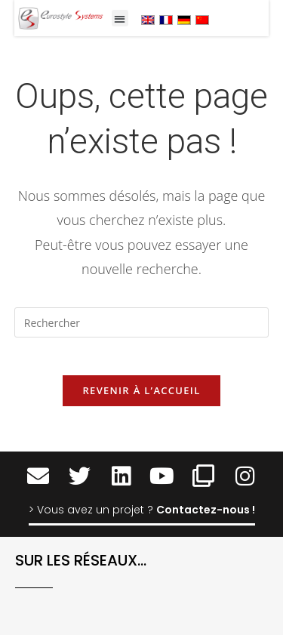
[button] (120, 18)
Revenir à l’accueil (141, 390)
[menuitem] (148, 19)
